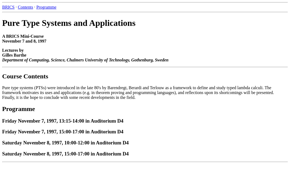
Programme (46, 7)
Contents (25, 7)
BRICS (8, 7)
